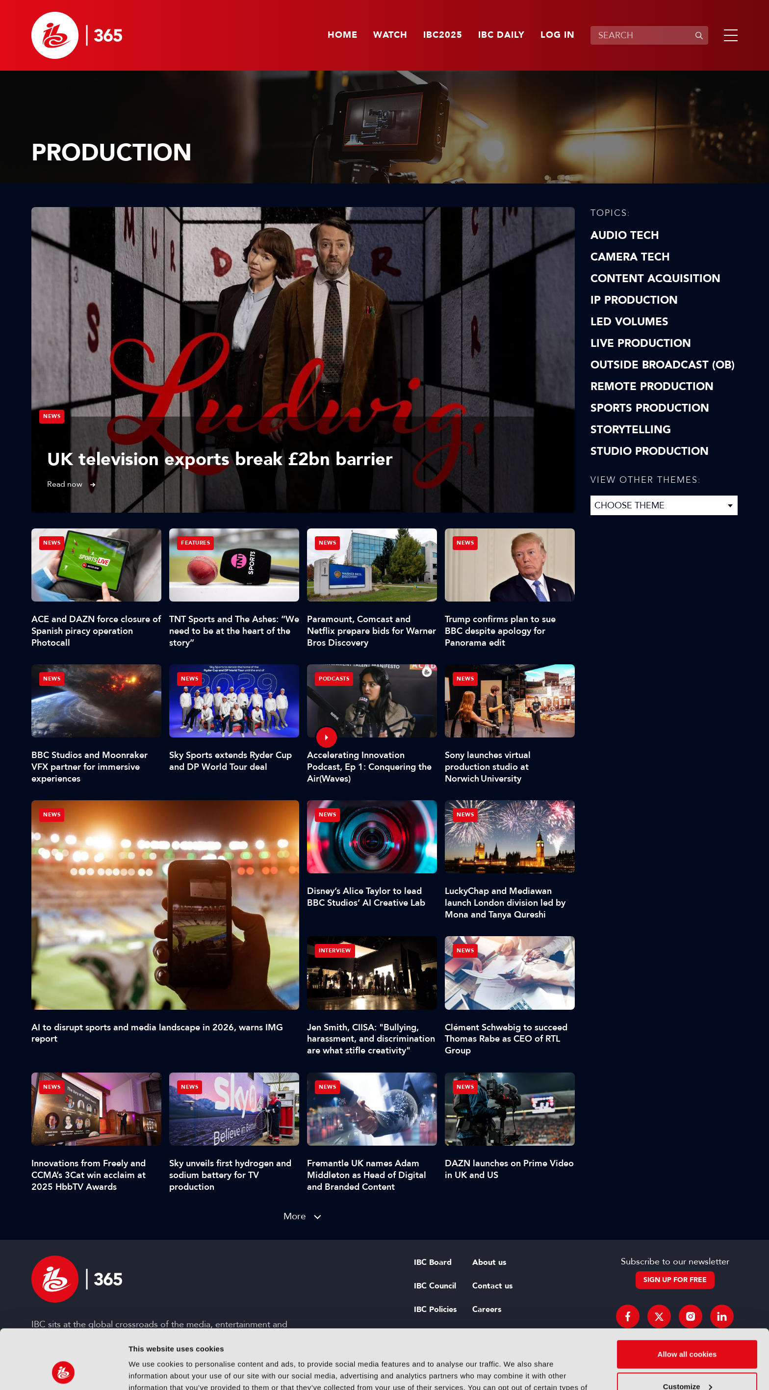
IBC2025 (442, 35)
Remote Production (652, 386)
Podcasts (334, 678)
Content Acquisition (655, 278)
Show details (151, 1370)
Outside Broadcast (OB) (662, 365)
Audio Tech (624, 235)
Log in (557, 35)
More (294, 1216)
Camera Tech (630, 257)
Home (343, 35)
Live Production (640, 343)
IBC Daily (501, 35)
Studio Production (649, 451)
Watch (390, 35)
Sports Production (649, 408)
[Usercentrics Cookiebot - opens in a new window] (63, 1371)
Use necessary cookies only (687, 1363)
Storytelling (630, 429)
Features (195, 543)
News (51, 416)
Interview (335, 950)
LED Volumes (629, 322)
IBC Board (433, 1262)
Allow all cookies (687, 1298)
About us (489, 1262)
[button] (729, 35)
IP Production (634, 300)
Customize (687, 1330)
